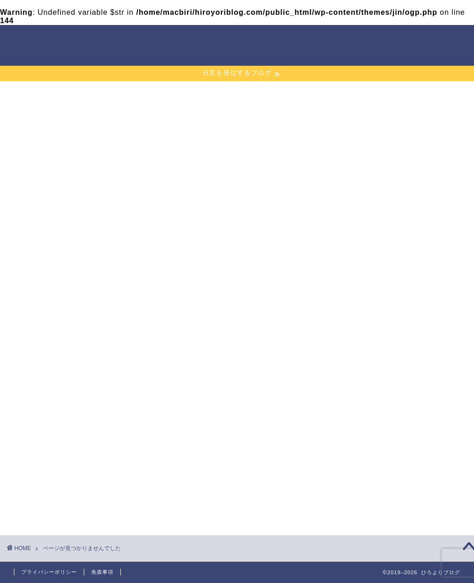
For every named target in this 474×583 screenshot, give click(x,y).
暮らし (63, 505)
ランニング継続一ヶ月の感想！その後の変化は (393, 185)
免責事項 (102, 572)
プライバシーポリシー (386, 401)
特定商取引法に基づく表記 (393, 425)
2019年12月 (372, 263)
